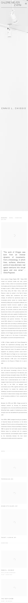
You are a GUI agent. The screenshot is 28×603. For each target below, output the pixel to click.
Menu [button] (26, 4)
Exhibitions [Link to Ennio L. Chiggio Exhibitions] (18, 217)
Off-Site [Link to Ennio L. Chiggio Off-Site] (3, 219)
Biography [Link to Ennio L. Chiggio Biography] (4, 217)
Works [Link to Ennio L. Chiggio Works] (11, 217)
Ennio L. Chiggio (13, 108)
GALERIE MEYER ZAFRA (11, 4)
